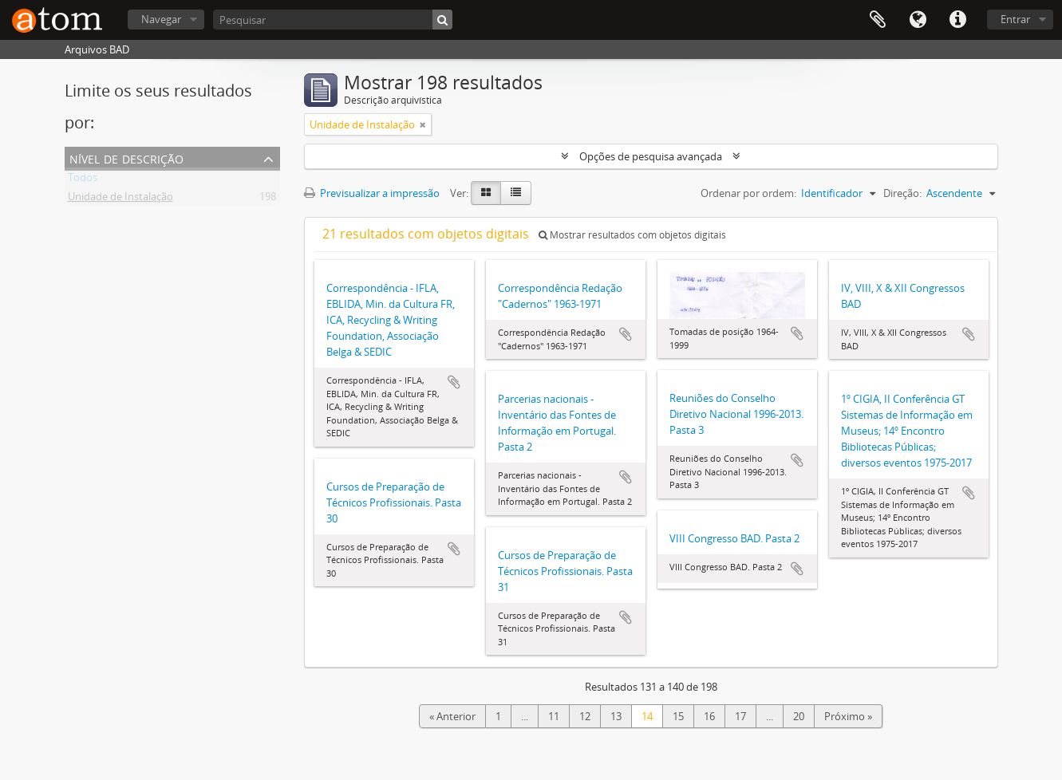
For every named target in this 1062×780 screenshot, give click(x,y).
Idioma (918, 20)
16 (709, 716)
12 (584, 716)
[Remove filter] (423, 124)
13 (616, 716)
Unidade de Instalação (120, 199)
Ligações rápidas (957, 20)
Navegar (161, 19)
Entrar (1015, 19)
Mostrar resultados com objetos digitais (632, 235)
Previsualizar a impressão (372, 193)
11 (553, 716)
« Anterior (452, 716)
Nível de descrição (126, 157)
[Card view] (486, 193)
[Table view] (515, 193)
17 (740, 716)
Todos (82, 180)
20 (798, 716)
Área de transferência (878, 20)
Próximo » (848, 716)
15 (678, 716)
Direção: (902, 193)
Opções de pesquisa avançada (650, 156)
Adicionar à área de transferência (454, 382)
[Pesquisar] (332, 20)
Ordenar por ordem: (748, 193)
